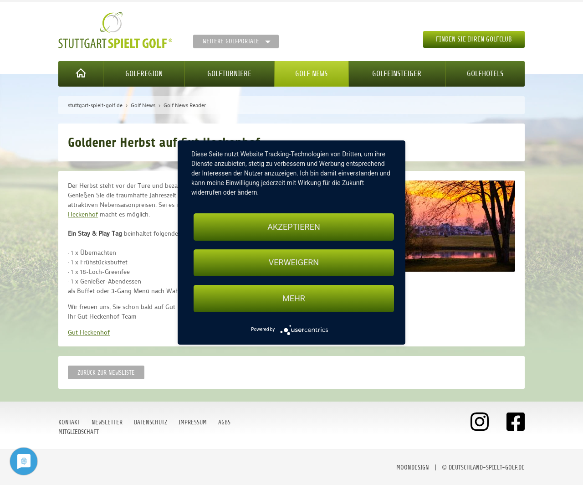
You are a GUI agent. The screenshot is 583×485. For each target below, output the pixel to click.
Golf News (311, 73)
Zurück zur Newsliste (106, 372)
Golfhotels (485, 73)
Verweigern (294, 263)
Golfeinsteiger (396, 73)
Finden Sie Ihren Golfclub (474, 39)
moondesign (412, 467)
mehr (293, 298)
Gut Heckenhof (89, 332)
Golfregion (144, 73)
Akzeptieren (293, 227)
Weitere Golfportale (231, 41)
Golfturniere (229, 73)
